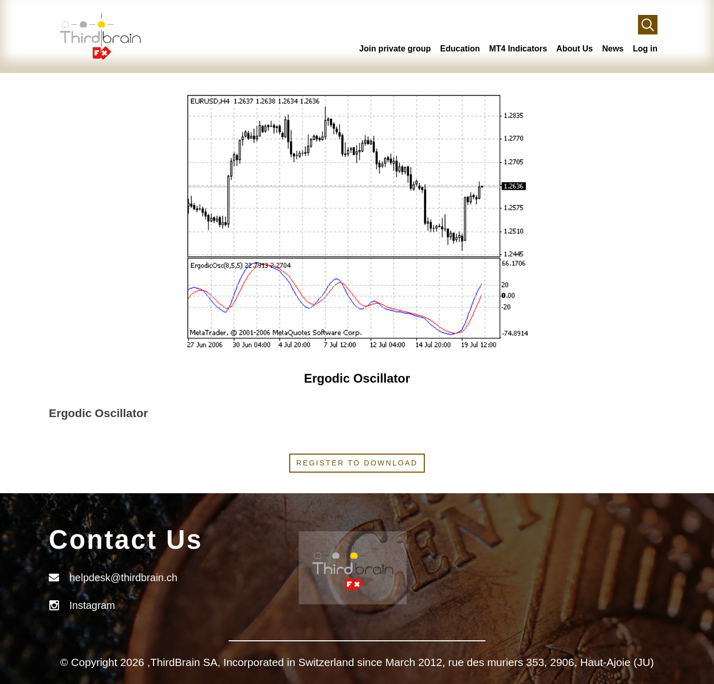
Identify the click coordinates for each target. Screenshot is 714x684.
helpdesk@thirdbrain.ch (123, 577)
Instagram (92, 605)
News (613, 48)
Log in (645, 48)
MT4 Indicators (518, 48)
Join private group (395, 48)
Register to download (357, 463)
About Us (574, 48)
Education (460, 48)
